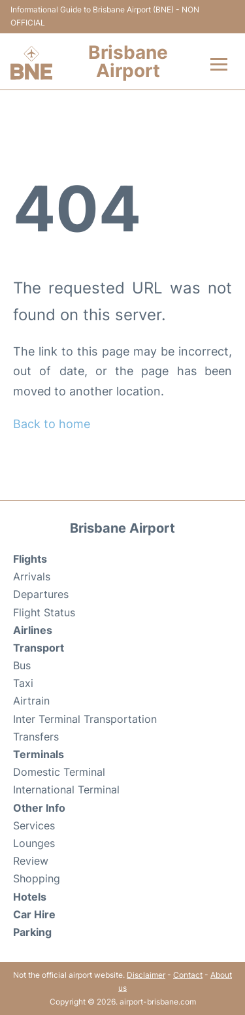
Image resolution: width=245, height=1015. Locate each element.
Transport (38, 647)
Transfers (36, 736)
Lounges (34, 843)
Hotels (29, 896)
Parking (32, 932)
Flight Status (44, 612)
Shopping (36, 878)
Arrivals (31, 576)
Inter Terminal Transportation (85, 718)
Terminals (38, 754)
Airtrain (31, 700)
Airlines (32, 630)
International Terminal (66, 789)
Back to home (51, 424)
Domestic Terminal (59, 771)
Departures (41, 594)
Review (30, 860)
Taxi (23, 683)
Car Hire (34, 914)
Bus (22, 665)
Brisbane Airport (128, 61)
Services (34, 825)
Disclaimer (146, 975)
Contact (188, 975)
